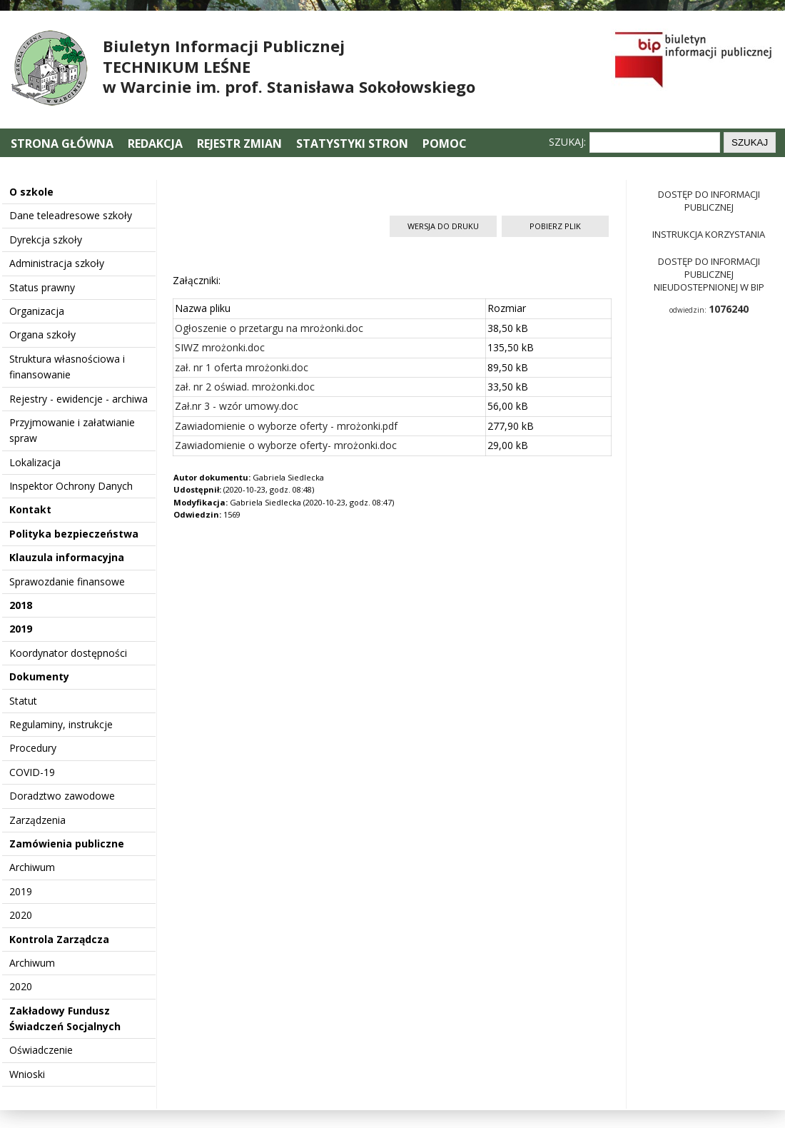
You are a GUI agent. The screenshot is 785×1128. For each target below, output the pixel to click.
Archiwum (32, 867)
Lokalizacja (35, 462)
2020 (20, 915)
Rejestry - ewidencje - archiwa (78, 399)
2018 (20, 605)
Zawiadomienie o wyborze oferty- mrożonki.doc (286, 445)
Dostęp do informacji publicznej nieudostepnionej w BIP (709, 274)
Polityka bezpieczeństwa (73, 533)
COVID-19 (32, 772)
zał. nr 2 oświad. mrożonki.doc (245, 386)
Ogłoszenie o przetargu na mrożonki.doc (269, 328)
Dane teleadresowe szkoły (70, 215)
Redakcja (155, 143)
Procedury (32, 748)
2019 (20, 628)
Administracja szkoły (56, 263)
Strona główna (63, 143)
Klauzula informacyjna (66, 557)
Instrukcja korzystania (708, 234)
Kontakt (30, 509)
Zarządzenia (37, 820)
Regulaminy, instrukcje (61, 724)
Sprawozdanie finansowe (67, 581)
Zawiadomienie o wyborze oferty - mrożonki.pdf (286, 426)
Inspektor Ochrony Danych (71, 486)
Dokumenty (39, 676)
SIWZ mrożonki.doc (220, 347)
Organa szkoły (42, 334)
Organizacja (36, 311)
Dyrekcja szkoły (45, 239)
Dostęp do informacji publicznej (709, 200)
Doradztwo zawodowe (62, 795)
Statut (23, 700)
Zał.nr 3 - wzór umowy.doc (236, 406)
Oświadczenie (41, 1050)
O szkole (31, 191)
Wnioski (27, 1074)
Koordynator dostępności (68, 653)
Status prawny (42, 287)
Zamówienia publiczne (66, 843)
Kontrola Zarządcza (59, 939)
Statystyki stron (352, 143)
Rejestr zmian (239, 143)
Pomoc (444, 143)
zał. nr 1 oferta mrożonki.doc (241, 367)
